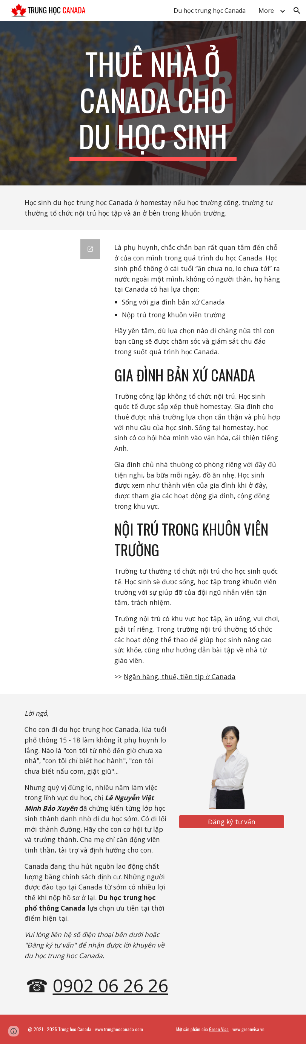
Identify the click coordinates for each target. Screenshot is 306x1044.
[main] (153, 103)
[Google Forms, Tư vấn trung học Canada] (63, 376)
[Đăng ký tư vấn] (231, 822)
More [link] (266, 10)
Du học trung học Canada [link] (210, 10)
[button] (297, 11)
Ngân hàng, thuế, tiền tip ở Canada (179, 676)
